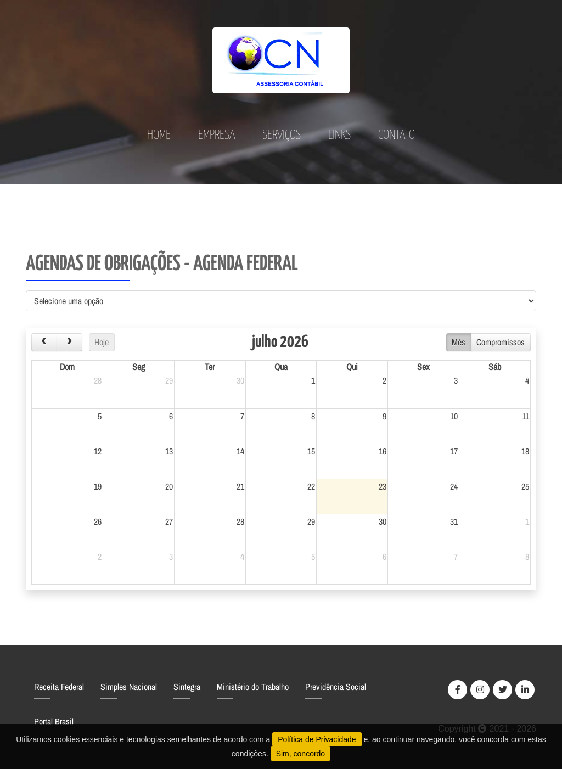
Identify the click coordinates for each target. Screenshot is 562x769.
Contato (396, 135)
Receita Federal (59, 687)
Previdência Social (335, 687)
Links (339, 135)
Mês (458, 342)
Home (159, 135)
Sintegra (186, 687)
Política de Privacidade (317, 739)
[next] (69, 342)
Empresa (216, 135)
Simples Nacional (128, 687)
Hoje (101, 342)
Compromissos (500, 342)
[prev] (44, 342)
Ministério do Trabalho (253, 687)
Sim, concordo (300, 753)
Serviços (281, 135)
